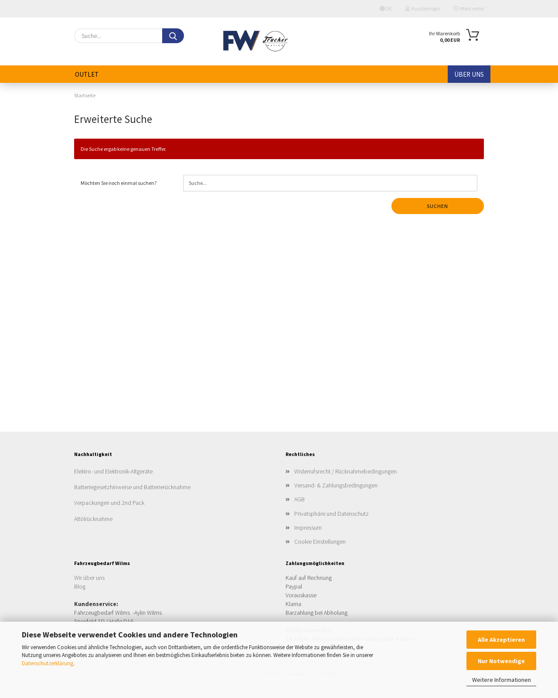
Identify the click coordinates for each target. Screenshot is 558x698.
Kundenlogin (422, 8)
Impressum (308, 527)
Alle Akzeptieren (501, 640)
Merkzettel (468, 8)
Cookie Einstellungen (320, 541)
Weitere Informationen (501, 680)
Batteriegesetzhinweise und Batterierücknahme (132, 487)
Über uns (469, 74)
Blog (79, 586)
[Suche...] (173, 35)
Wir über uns (89, 578)
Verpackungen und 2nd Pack (109, 503)
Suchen (437, 206)
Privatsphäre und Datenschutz (331, 514)
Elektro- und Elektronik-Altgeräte (113, 471)
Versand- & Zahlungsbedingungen (336, 485)
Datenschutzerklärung (47, 663)
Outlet (87, 74)
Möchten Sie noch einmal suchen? (119, 183)
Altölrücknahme (93, 519)
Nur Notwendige (501, 661)
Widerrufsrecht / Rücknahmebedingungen (345, 471)
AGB (299, 499)
